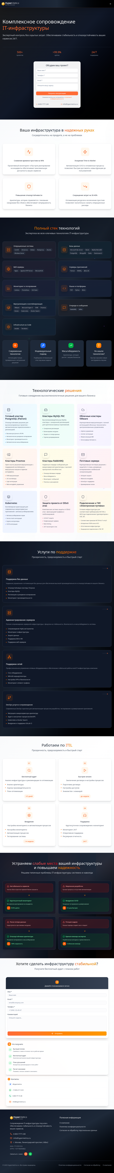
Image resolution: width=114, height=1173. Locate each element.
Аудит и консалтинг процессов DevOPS (21, 717)
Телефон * (11, 1007)
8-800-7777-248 (43, 104)
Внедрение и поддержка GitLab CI (20, 723)
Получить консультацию (57, 93)
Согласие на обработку (92, 1165)
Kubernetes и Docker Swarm (18, 720)
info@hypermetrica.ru (70, 104)
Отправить (57, 1034)
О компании (65, 1123)
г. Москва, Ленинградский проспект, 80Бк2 (30, 1142)
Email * (10, 999)
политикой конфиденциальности (61, 98)
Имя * (10, 992)
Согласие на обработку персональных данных (78, 1130)
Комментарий (13, 1014)
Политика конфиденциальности (73, 1126)
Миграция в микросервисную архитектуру (23, 713)
